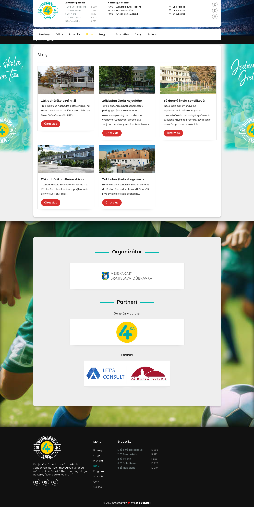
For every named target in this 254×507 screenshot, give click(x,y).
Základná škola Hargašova (123, 179)
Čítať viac (50, 123)
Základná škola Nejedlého (122, 101)
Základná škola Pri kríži (58, 101)
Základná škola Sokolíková (184, 101)
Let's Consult (142, 503)
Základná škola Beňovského (62, 179)
